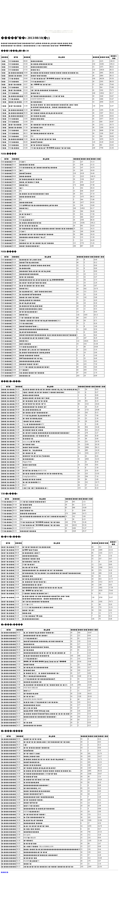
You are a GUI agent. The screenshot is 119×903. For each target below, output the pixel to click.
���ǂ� (4, 872)
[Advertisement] (59, 15)
